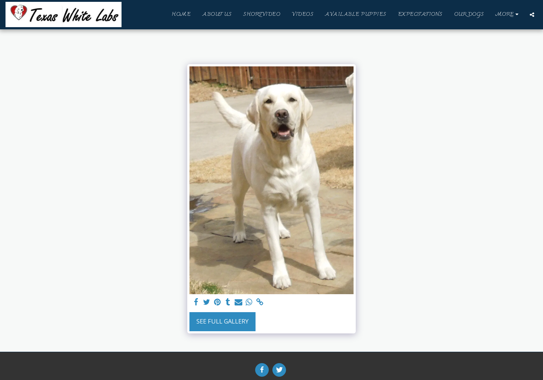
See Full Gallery (222, 321)
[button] (532, 14)
